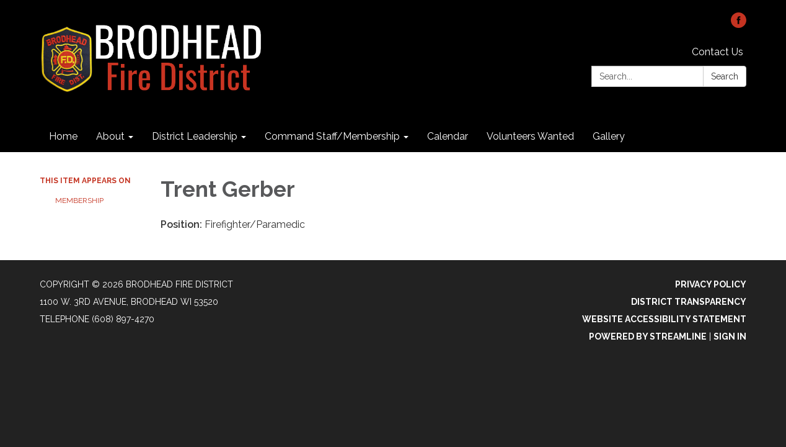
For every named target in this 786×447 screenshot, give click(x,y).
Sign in (729, 336)
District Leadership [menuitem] (194, 136)
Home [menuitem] (63, 136)
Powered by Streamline (648, 336)
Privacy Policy (710, 284)
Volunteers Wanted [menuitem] (530, 136)
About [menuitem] (110, 136)
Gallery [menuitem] (609, 136)
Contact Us (717, 52)
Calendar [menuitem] (447, 136)
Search (724, 76)
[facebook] (738, 24)
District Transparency (688, 302)
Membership (79, 200)
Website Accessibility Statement (664, 319)
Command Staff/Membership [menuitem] (332, 136)
